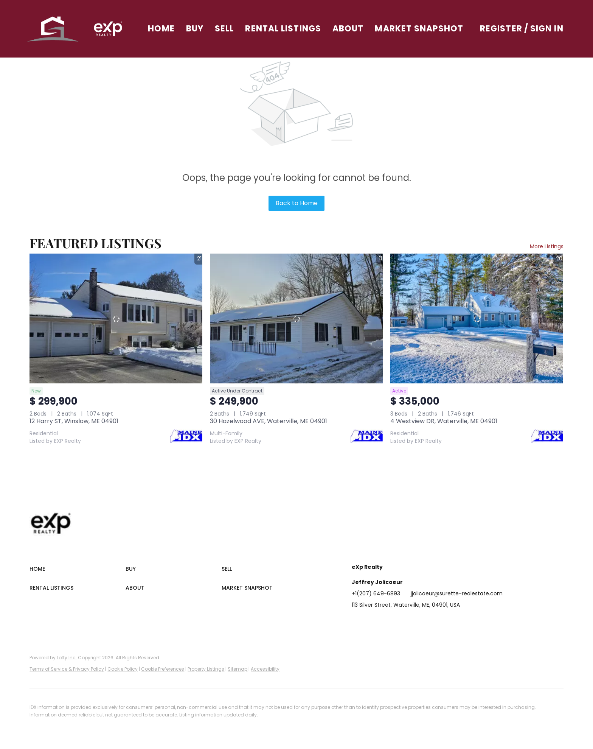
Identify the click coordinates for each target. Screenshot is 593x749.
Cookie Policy (122, 669)
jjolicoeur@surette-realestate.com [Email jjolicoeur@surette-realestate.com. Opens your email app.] (457, 593)
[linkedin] (372, 622)
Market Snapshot (422, 28)
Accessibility (265, 669)
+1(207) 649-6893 (376, 593)
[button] (55, 29)
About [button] (350, 28)
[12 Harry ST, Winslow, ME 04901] (115, 318)
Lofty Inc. (67, 657)
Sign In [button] (547, 28)
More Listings (547, 246)
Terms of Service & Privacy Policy (66, 669)
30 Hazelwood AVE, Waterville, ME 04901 (268, 421)
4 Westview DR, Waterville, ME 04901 (443, 421)
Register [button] (501, 28)
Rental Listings (286, 28)
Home (164, 28)
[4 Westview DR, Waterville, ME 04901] (476, 318)
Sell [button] (226, 28)
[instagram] (418, 622)
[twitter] (387, 622)
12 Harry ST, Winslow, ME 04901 (73, 421)
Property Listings (206, 669)
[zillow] (402, 622)
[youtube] (433, 622)
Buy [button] (197, 28)
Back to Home (297, 203)
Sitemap (237, 669)
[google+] (448, 622)
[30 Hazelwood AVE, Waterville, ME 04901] (296, 318)
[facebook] (357, 622)
